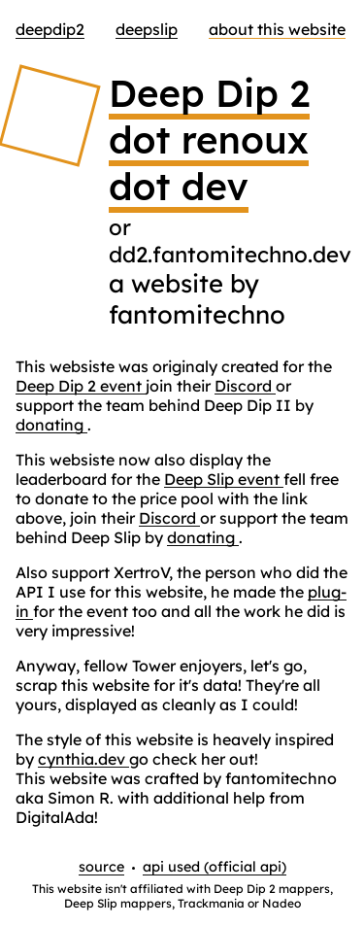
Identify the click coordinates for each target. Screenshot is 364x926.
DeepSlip (147, 29)
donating (51, 424)
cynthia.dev (83, 759)
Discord (245, 385)
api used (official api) (214, 866)
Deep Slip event (223, 479)
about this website (277, 29)
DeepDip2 (50, 29)
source (101, 866)
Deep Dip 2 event (81, 385)
